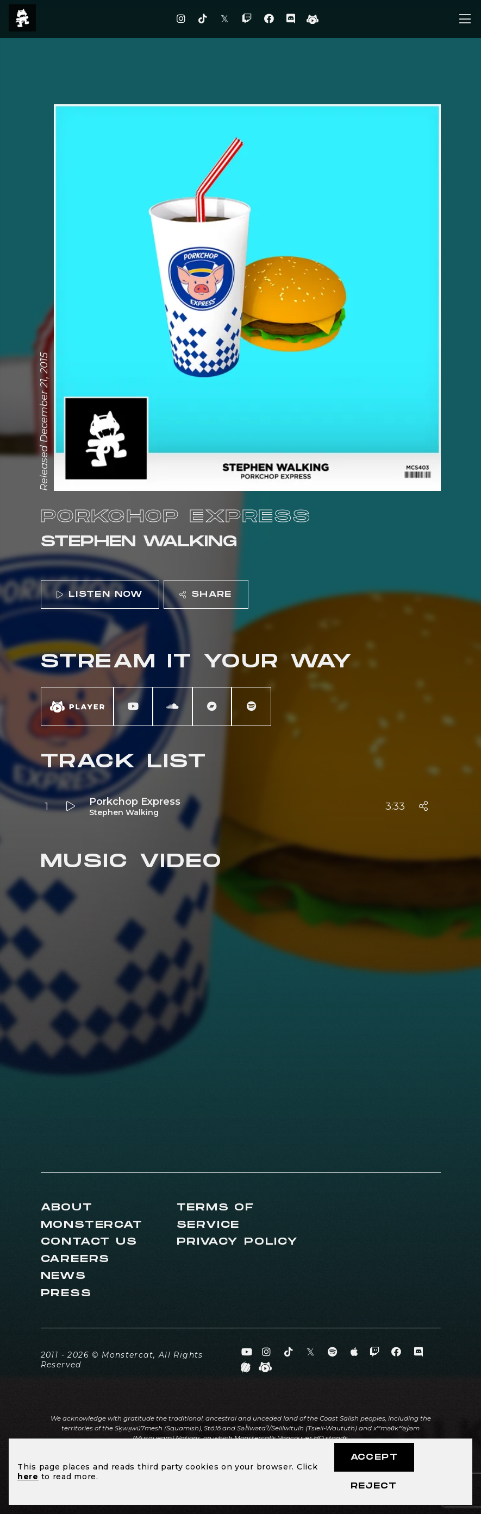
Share (205, 594)
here (28, 1476)
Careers (75, 1259)
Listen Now (99, 594)
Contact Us (89, 1241)
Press (66, 1293)
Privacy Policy (237, 1241)
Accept (374, 1457)
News (63, 1276)
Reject (374, 1486)
